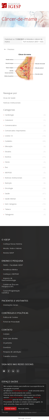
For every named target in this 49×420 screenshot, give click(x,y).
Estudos (8, 152)
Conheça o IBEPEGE (11, 274)
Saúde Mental (10, 199)
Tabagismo (9, 214)
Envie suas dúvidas (10, 338)
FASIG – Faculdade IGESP (13, 265)
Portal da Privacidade (11, 322)
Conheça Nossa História (12, 244)
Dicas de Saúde (9, 98)
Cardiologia (9, 115)
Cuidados (8, 141)
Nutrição (8, 183)
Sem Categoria (10, 204)
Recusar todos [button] (23, 409)
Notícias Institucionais (12, 103)
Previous (8, 49)
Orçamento (7, 343)
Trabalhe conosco (10, 356)
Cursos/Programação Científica (11, 292)
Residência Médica (10, 269)
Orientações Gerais (10, 305)
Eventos (8, 157)
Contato (6, 334)
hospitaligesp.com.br (20, 391)
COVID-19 (9, 136)
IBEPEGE (8, 172)
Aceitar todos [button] (10, 409)
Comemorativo (11, 125)
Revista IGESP (8, 253)
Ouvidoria (7, 347)
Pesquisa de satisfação (12, 352)
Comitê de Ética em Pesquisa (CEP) (10, 285)
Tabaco (8, 209)
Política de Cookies (10, 317)
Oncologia (9, 188)
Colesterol (9, 120)
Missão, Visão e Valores (12, 248)
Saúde (7, 193)
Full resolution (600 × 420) (33, 42)
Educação (8, 146)
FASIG (7, 162)
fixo (6, 167)
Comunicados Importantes (15, 131)
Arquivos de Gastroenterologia (9, 279)
